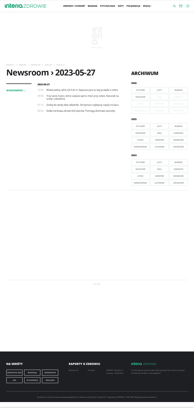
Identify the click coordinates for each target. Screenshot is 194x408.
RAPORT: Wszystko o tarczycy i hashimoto (114, 371)
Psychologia (109, 5)
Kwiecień (140, 97)
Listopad (159, 146)
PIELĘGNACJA (135, 5)
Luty (159, 90)
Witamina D (73, 370)
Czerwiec (178, 133)
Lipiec (140, 140)
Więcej (148, 5)
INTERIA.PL (121, 397)
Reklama (50, 380)
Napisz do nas (14, 372)
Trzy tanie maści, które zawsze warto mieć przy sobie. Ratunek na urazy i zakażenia (82, 97)
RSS (14, 380)
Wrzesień (178, 140)
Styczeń (140, 90)
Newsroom (50, 372)
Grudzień (178, 146)
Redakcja (32, 372)
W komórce (32, 380)
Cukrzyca (91, 370)
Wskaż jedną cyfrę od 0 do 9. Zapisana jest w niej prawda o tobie (82, 90)
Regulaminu (73, 397)
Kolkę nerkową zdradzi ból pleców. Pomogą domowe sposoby (80, 110)
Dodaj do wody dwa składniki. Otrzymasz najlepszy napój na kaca (82, 104)
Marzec (179, 90)
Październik (140, 146)
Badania (94, 5)
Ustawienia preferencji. (87, 397)
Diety (122, 5)
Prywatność (101, 397)
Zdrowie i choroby (76, 5)
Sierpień (159, 140)
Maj (159, 133)
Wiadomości (16, 90)
